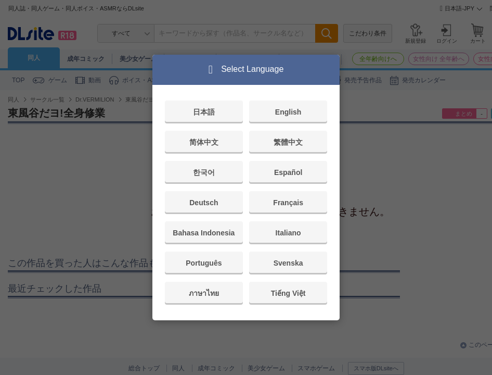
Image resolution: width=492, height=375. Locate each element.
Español (288, 172)
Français (288, 202)
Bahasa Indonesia (204, 233)
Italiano (288, 233)
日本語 (204, 112)
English (288, 112)
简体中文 (203, 142)
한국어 (204, 172)
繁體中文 (288, 142)
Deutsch (203, 202)
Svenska (288, 263)
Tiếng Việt (288, 293)
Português (204, 263)
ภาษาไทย (204, 293)
